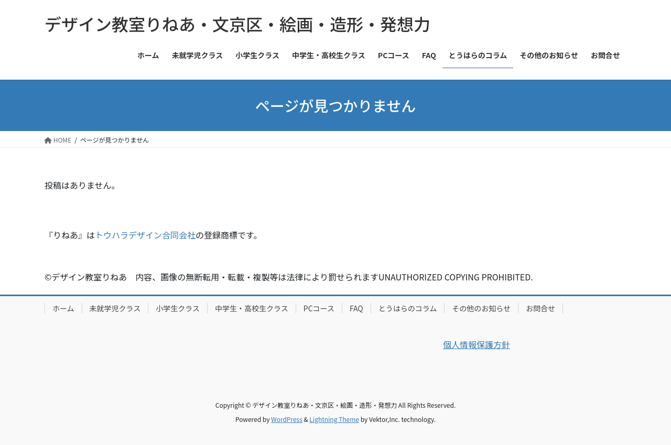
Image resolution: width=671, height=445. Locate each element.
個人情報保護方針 (476, 344)
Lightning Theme (334, 419)
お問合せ (540, 308)
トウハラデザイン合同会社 (145, 235)
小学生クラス (178, 308)
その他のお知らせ (481, 308)
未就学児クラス (115, 308)
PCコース (319, 308)
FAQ (356, 308)
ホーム (63, 308)
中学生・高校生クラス (251, 308)
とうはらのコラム (407, 308)
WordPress (286, 419)
